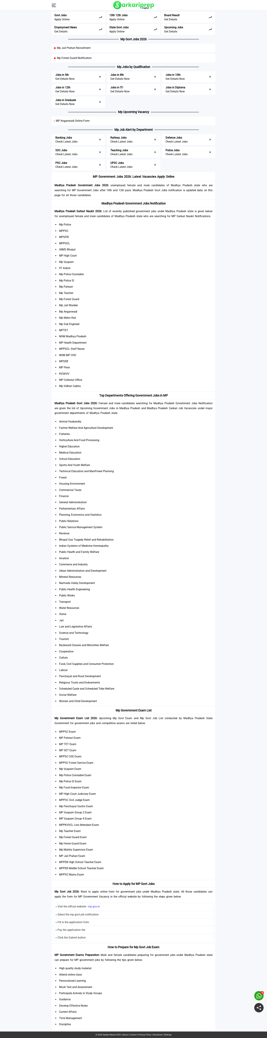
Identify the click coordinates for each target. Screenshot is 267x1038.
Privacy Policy (144, 1035)
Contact (133, 1035)
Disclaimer (157, 1035)
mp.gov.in (94, 906)
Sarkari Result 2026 (112, 1035)
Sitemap (168, 1035)
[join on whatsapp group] (259, 995)
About (125, 1035)
